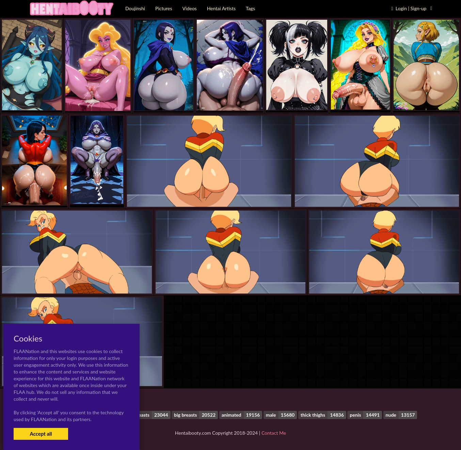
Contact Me (273, 433)
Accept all (41, 434)
